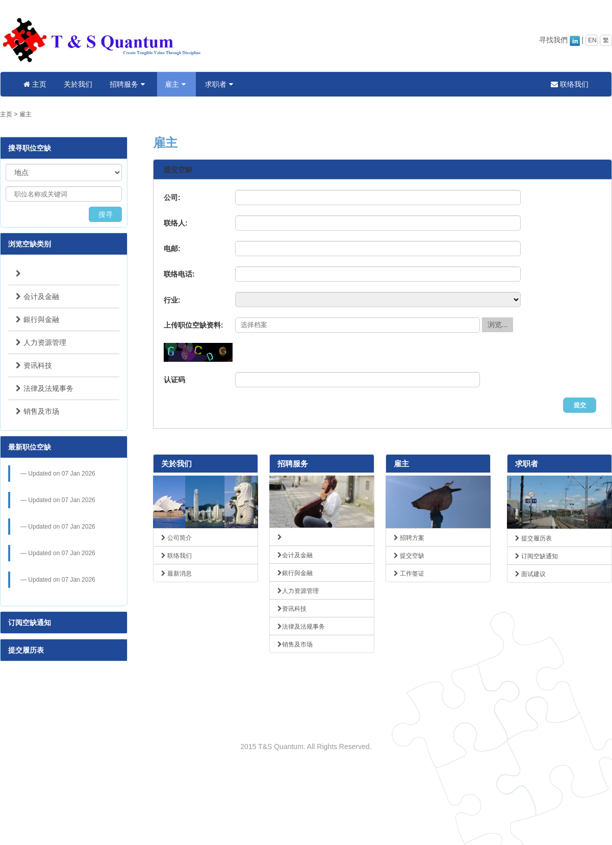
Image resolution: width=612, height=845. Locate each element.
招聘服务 (128, 84)
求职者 (220, 84)
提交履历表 (26, 650)
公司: (172, 197)
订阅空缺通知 (29, 622)
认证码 (174, 379)
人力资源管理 (41, 342)
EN (592, 40)
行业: (172, 300)
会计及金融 (37, 296)
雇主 (176, 84)
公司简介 (176, 537)
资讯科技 (34, 365)
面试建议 (530, 574)
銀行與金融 (37, 319)
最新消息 (176, 573)
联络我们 (570, 84)
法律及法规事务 (44, 388)
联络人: (176, 223)
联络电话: (179, 274)
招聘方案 (409, 537)
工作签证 (409, 573)
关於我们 (78, 84)
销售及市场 (37, 411)
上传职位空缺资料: (193, 325)
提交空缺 (409, 555)
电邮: (172, 248)
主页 (34, 84)
